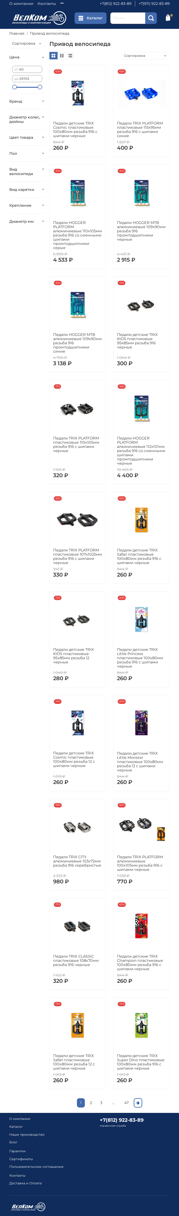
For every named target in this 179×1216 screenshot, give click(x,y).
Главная (16, 33)
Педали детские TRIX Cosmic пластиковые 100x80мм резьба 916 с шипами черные (75, 129)
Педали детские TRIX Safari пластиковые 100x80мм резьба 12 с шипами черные (74, 1062)
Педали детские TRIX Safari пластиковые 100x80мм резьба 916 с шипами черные (139, 556)
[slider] (14, 87)
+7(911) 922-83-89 (154, 3)
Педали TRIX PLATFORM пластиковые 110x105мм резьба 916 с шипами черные (76, 444)
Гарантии (17, 1151)
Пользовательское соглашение (36, 1167)
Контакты (47, 3)
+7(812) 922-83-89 (115, 3)
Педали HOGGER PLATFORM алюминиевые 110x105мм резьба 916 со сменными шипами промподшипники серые (77, 235)
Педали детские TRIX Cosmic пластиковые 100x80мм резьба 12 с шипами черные (74, 759)
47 (126, 1103)
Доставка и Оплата (25, 1183)
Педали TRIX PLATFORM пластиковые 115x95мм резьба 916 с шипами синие (140, 129)
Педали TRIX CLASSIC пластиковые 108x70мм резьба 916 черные (76, 960)
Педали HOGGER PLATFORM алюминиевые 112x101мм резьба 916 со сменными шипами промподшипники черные (141, 451)
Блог (13, 1142)
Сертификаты (21, 1159)
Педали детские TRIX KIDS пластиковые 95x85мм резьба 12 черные (73, 655)
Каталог (91, 18)
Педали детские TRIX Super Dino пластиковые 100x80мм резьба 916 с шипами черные (141, 1062)
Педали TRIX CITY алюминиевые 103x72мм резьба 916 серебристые (77, 861)
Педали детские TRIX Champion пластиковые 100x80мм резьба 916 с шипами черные (140, 962)
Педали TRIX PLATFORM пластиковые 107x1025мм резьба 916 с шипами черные (77, 556)
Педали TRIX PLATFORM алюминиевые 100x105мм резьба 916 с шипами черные (140, 863)
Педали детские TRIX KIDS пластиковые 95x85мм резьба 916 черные (137, 340)
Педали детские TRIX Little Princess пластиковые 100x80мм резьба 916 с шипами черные (140, 658)
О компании (21, 3)
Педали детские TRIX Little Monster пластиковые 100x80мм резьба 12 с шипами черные (140, 761)
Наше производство (27, 1134)
